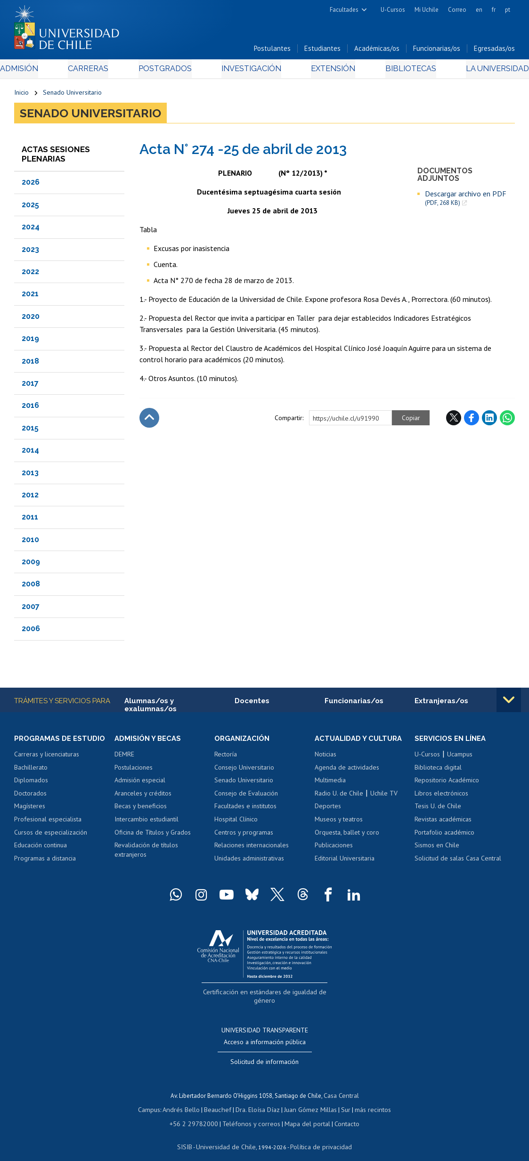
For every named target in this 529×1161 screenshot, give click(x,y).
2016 (30, 408)
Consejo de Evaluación (246, 797)
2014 (30, 452)
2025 (30, 207)
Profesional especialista (47, 823)
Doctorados (30, 797)
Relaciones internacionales (251, 848)
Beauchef (220, 1100)
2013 (30, 475)
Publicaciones (334, 848)
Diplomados (31, 783)
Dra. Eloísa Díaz (258, 1100)
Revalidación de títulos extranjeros (146, 853)
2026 (31, 185)
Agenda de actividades (347, 771)
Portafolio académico (444, 836)
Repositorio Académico (447, 783)
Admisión (35, 71)
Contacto (339, 1113)
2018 (30, 363)
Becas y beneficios (140, 810)
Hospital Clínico (236, 823)
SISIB (190, 1135)
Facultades (344, 10)
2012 (30, 497)
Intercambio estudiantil (146, 823)
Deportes (328, 810)
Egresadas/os (494, 51)
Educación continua (40, 848)
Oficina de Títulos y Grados (152, 836)
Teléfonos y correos (250, 1113)
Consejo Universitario (244, 771)
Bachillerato (31, 771)
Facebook (471, 420)
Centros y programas (243, 836)
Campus (156, 1100)
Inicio (21, 95)
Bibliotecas (397, 71)
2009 (31, 564)
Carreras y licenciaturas (46, 758)
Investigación (250, 71)
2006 (31, 631)
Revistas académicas (443, 823)
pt (507, 10)
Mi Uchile (427, 10)
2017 (30, 386)
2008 (31, 587)
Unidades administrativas (249, 862)
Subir (149, 420)
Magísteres (29, 810)
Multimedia (330, 783)
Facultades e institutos (245, 810)
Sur (341, 1100)
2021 (30, 296)
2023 (30, 252)
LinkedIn (489, 420)
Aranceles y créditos (142, 797)
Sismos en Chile (437, 848)
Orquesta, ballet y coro (347, 836)
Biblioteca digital (438, 771)
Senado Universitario (72, 95)
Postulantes (272, 51)
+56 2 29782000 (198, 1113)
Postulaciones (133, 771)
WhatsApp (507, 420)
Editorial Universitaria (344, 862)
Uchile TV (384, 797)
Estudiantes (322, 51)
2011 (30, 519)
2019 (30, 341)
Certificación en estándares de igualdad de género (265, 995)
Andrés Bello (187, 1100)
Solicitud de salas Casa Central (458, 862)
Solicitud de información (264, 1053)
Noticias (325, 758)
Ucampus (459, 758)
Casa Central (341, 1087)
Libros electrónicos (441, 797)
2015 (30, 430)
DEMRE (124, 758)
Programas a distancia (45, 862)
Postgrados (168, 71)
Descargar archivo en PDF (465, 201)
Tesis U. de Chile (438, 810)
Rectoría (225, 758)
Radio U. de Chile (339, 797)
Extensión (326, 71)
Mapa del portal (302, 1113)
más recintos (367, 1100)
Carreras (98, 71)
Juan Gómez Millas (308, 1100)
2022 (30, 274)
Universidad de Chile (228, 1135)
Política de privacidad (317, 1135)
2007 (31, 609)
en (479, 10)
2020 (31, 319)
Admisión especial (139, 783)
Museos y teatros (339, 823)
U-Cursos (393, 10)
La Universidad (480, 71)
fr (494, 10)
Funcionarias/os (436, 51)
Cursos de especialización (50, 836)
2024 (31, 229)
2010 (30, 542)
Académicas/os (376, 51)
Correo (457, 10)
